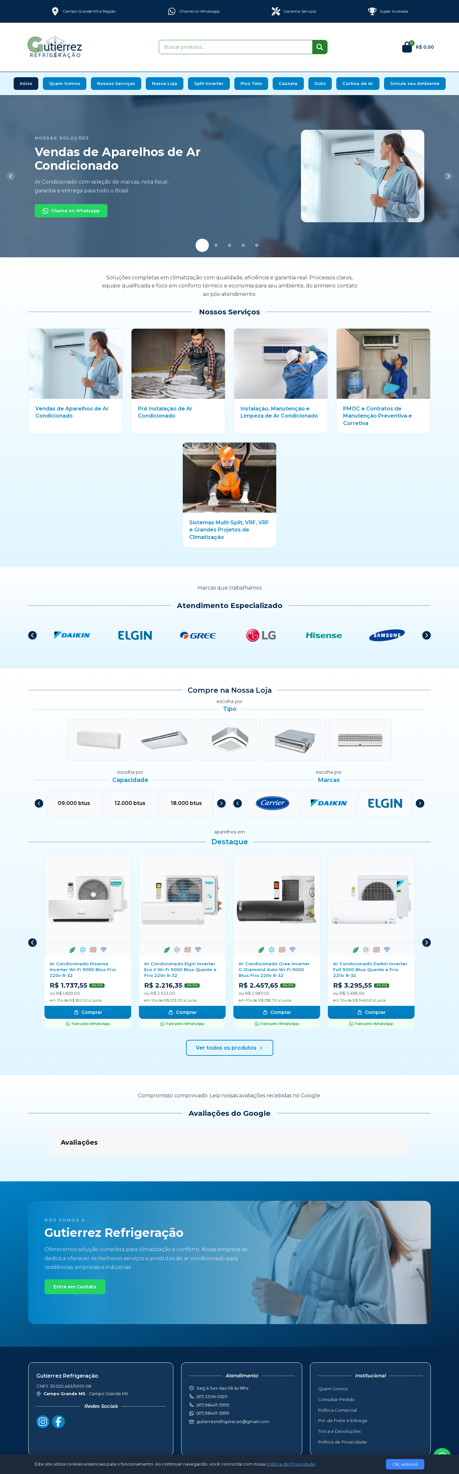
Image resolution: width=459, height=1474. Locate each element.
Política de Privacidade (342, 1409)
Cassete (288, 83)
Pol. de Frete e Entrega (342, 1388)
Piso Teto (251, 83)
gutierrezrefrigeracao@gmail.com (232, 1389)
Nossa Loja (164, 83)
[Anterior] (10, 176)
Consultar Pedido (336, 1367)
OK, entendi (405, 1464)
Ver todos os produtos (230, 1048)
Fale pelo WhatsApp (88, 1023)
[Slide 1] (202, 245)
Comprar (88, 1012)
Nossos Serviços (116, 83)
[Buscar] (319, 47)
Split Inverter (209, 83)
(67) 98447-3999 (212, 1380)
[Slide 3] (229, 245)
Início (26, 83)
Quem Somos (64, 83)
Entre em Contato (75, 1254)
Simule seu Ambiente (415, 83)
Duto (320, 83)
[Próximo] (448, 176)
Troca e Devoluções (339, 1398)
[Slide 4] (243, 245)
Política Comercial (337, 1377)
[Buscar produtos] (235, 47)
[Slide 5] (256, 245)
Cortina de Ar (357, 83)
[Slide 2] (215, 245)
